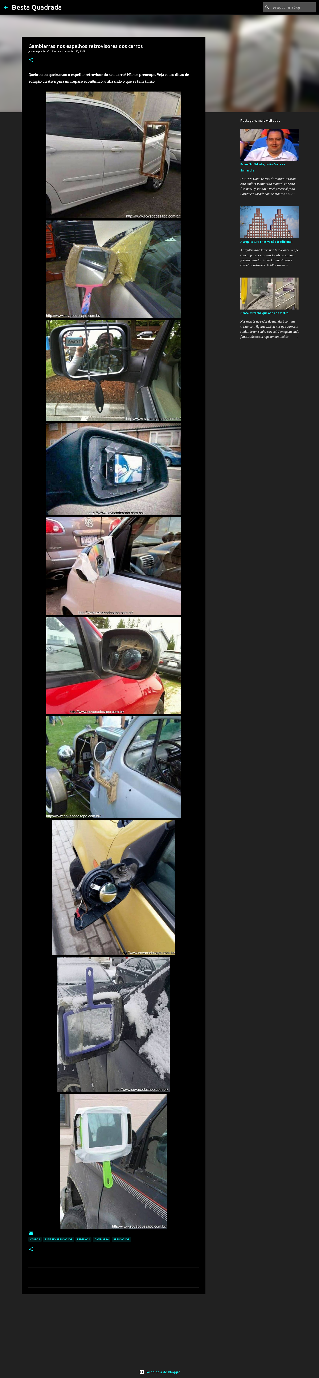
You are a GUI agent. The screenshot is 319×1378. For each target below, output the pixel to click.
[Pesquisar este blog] (293, 7)
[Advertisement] (113, 1330)
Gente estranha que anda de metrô (264, 313)
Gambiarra (102, 1239)
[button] (30, 60)
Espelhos (83, 1239)
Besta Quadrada (37, 7)
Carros (35, 1239)
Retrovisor (121, 1239)
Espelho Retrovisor (58, 1239)
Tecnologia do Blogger (159, 1372)
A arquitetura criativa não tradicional (266, 241)
